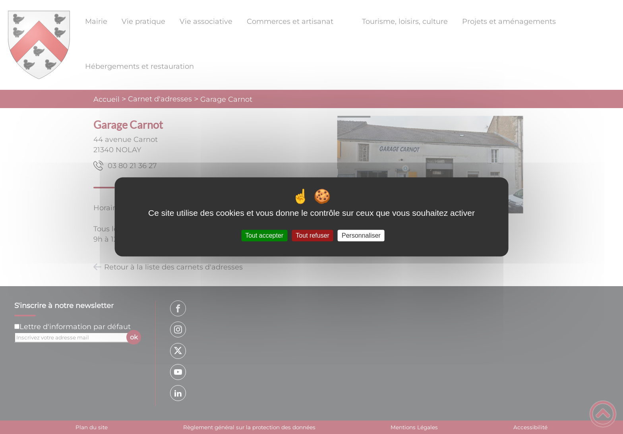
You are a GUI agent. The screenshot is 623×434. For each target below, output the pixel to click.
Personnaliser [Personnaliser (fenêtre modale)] (361, 235)
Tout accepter (264, 235)
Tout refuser (312, 235)
